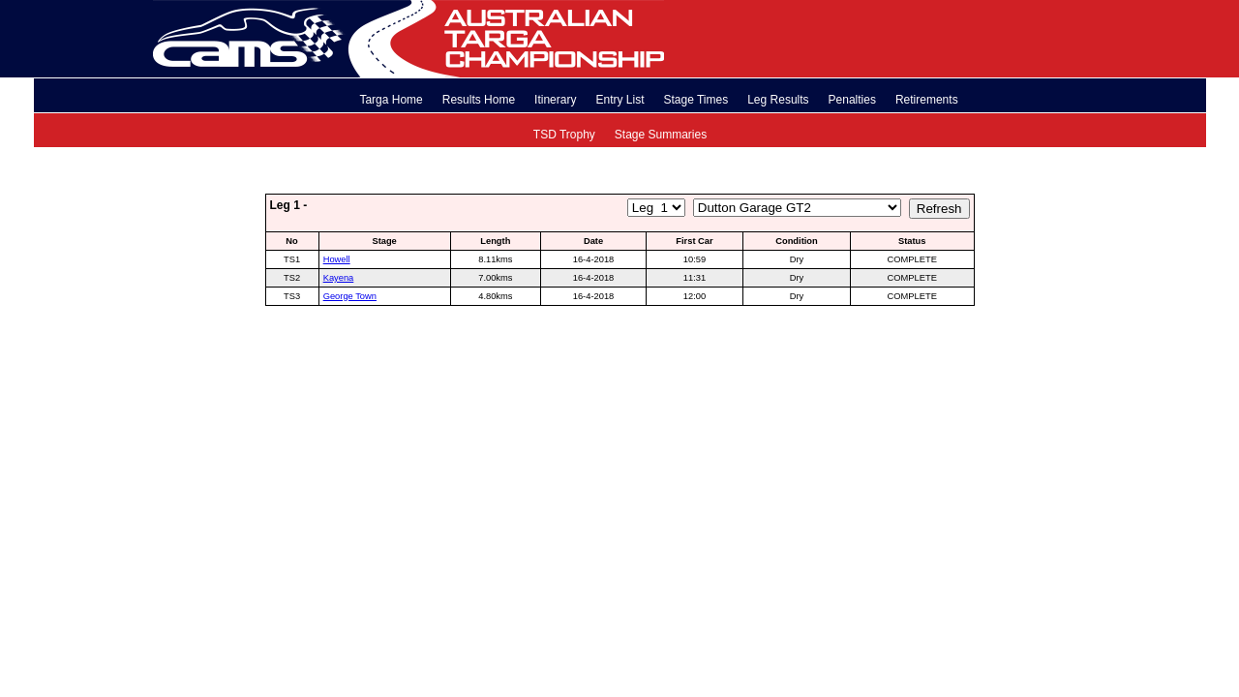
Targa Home (390, 99)
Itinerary (555, 99)
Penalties (852, 99)
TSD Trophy (564, 134)
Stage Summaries (661, 134)
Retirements (926, 99)
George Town (350, 296)
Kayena (338, 278)
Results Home (478, 99)
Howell (336, 259)
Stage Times (695, 99)
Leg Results (777, 99)
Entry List (619, 99)
